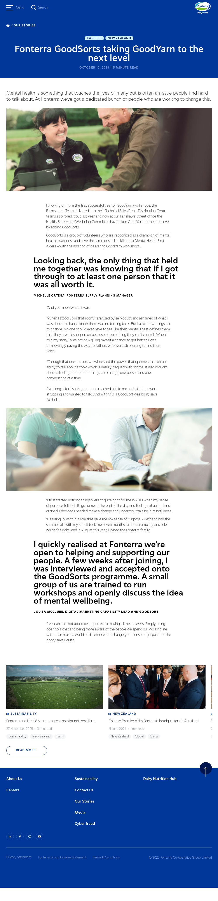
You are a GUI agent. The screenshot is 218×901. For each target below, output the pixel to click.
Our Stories (84, 815)
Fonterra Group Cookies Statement (63, 870)
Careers (94, 38)
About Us (14, 793)
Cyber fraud (85, 837)
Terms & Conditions (109, 870)
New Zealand (119, 38)
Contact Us (84, 804)
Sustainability (86, 793)
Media (80, 826)
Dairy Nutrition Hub (159, 793)
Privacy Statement (18, 870)
